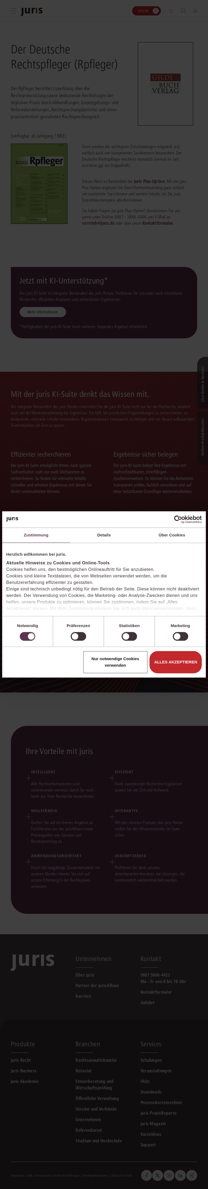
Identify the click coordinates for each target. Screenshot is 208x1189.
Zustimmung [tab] (36, 535)
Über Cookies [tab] (172, 535)
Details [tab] (104, 535)
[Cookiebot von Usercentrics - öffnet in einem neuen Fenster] (178, 519)
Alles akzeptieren (175, 662)
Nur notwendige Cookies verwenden (115, 662)
